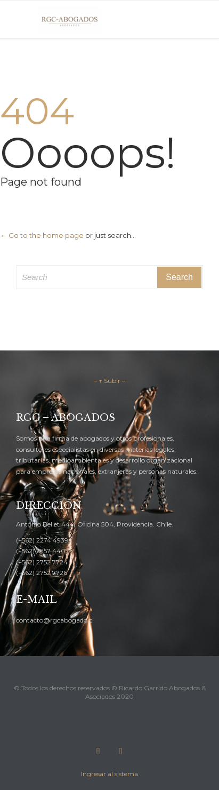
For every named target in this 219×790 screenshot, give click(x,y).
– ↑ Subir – (109, 381)
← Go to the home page (42, 235)
